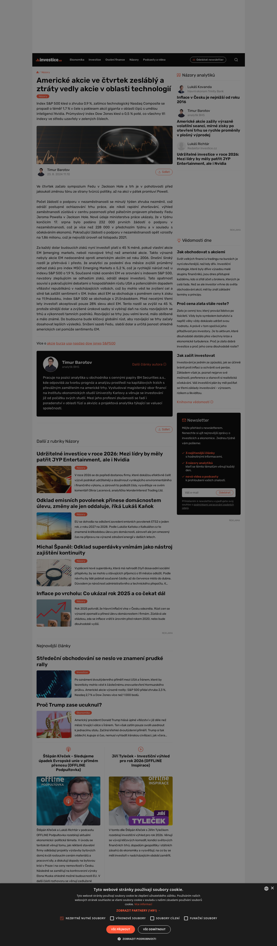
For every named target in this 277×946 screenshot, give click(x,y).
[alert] (138, 473)
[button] (138, 910)
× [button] (272, 888)
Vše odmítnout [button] (154, 929)
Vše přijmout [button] (120, 929)
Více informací (143, 904)
